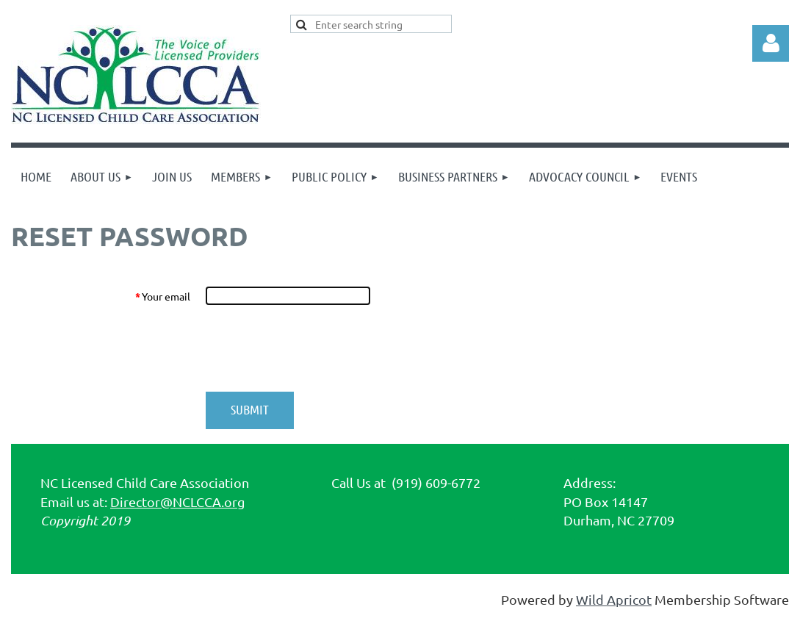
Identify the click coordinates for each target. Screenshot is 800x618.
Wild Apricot (614, 599)
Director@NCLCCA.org (177, 501)
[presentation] (317, 348)
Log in (770, 43)
